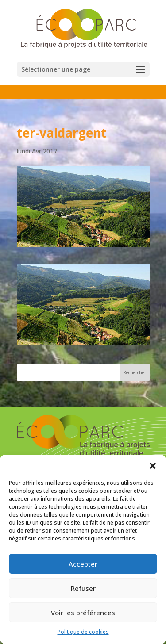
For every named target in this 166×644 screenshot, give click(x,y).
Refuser (83, 588)
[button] (152, 465)
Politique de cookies (83, 632)
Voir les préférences (83, 612)
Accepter (83, 564)
